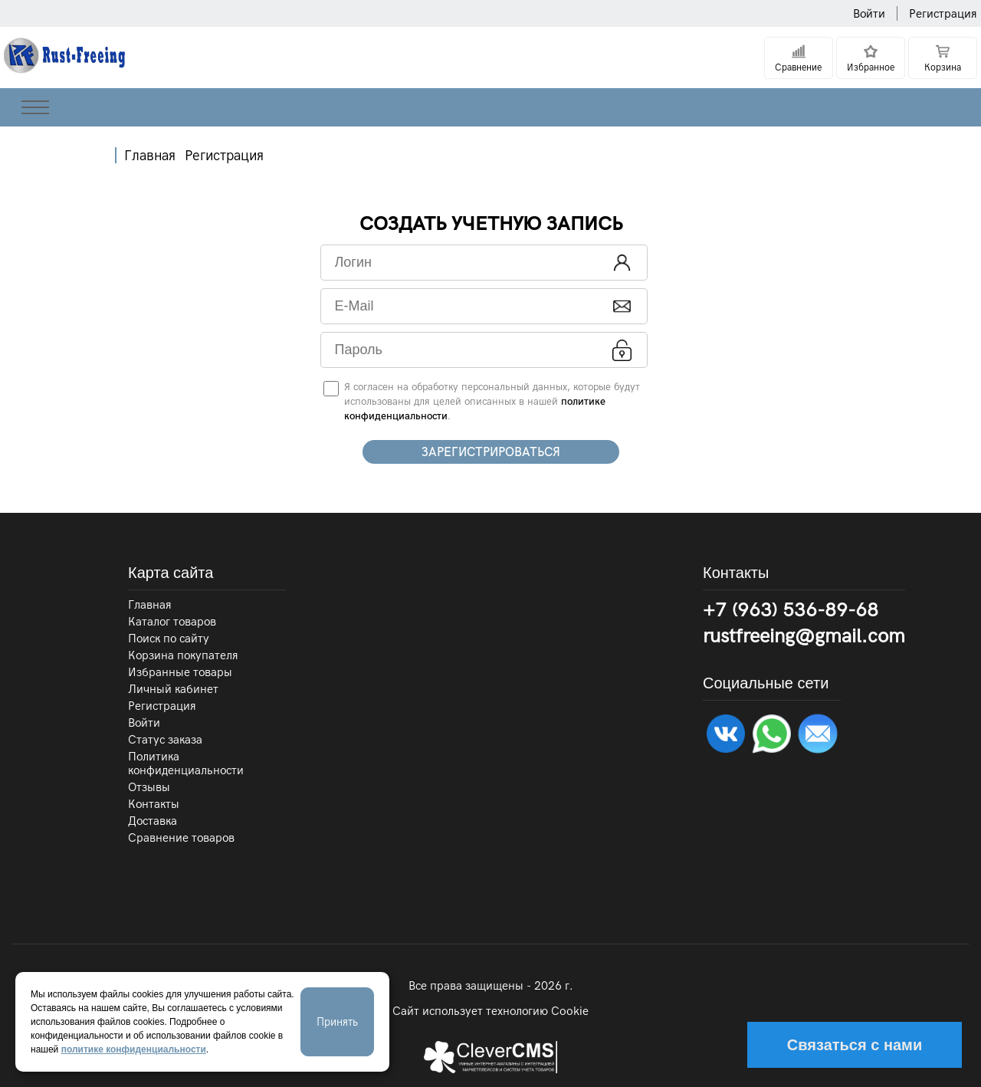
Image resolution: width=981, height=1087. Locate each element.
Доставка (152, 821)
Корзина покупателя (183, 655)
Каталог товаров (172, 622)
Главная (150, 155)
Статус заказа (165, 740)
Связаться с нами (854, 1044)
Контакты (153, 804)
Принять (337, 1022)
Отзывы (149, 787)
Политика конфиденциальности (186, 763)
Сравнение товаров (181, 838)
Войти (869, 14)
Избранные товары (180, 672)
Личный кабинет (173, 689)
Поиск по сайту (168, 638)
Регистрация (943, 14)
